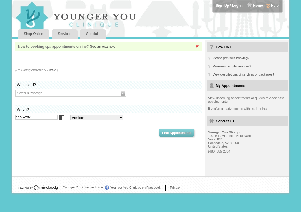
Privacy (175, 187)
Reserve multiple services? (232, 66)
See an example (103, 46)
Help (275, 6)
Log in (51, 70)
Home (258, 6)
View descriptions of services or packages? (243, 74)
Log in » (261, 108)
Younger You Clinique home (83, 187)
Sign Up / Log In (229, 6)
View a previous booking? (231, 58)
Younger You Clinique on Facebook (135, 187)
